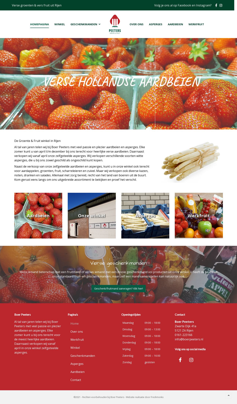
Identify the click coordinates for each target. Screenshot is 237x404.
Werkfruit (77, 340)
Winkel (75, 348)
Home (74, 324)
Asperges (76, 364)
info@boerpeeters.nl (189, 339)
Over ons (76, 332)
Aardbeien (77, 372)
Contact (75, 380)
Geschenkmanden (82, 356)
